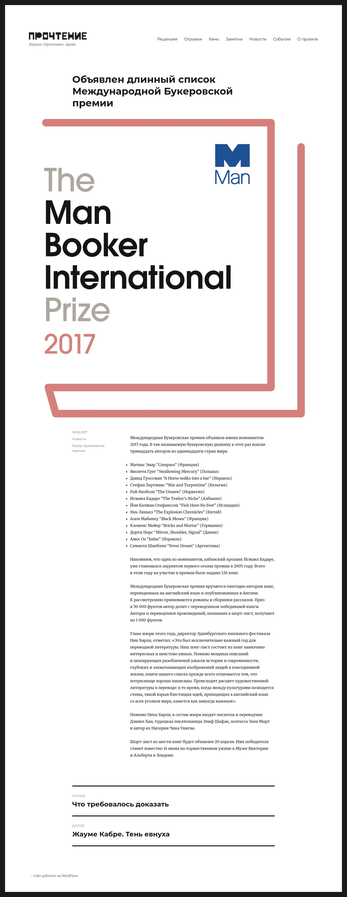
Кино (214, 39)
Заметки (234, 39)
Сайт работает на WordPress (55, 876)
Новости (258, 39)
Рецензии (167, 39)
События (282, 39)
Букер (77, 446)
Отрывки (193, 39)
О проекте (307, 39)
